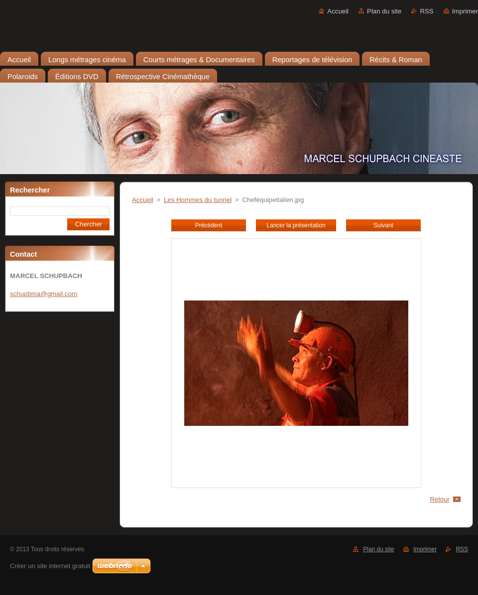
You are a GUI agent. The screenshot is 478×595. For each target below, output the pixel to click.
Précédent (208, 225)
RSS (426, 11)
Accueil (338, 11)
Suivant (383, 225)
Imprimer (465, 11)
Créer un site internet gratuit (50, 566)
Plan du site (384, 11)
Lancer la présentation (295, 225)
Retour (440, 499)
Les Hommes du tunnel (198, 199)
